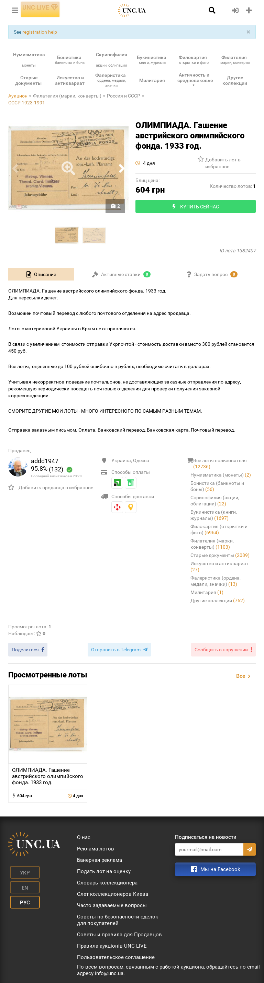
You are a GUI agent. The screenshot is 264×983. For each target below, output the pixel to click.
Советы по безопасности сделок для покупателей (117, 917)
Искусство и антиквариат (219, 566)
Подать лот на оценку (104, 869)
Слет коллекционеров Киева (112, 892)
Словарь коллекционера (107, 880)
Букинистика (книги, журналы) (213, 515)
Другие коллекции (217, 600)
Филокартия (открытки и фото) (219, 529)
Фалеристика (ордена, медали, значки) (215, 581)
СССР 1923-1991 (26, 102)
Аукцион (18, 96)
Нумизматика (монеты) (220, 475)
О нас (83, 835)
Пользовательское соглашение (116, 955)
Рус (19, 879)
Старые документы (220, 555)
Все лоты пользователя (220, 463)
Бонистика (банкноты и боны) (217, 486)
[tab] (41, 274)
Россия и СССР (123, 96)
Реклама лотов (95, 846)
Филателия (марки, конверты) (67, 96)
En (47, 868)
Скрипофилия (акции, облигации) (214, 500)
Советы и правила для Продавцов (119, 932)
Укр (19, 868)
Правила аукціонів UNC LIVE (112, 943)
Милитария (206, 592)
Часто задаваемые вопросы (112, 903)
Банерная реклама (99, 858)
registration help (39, 32)
